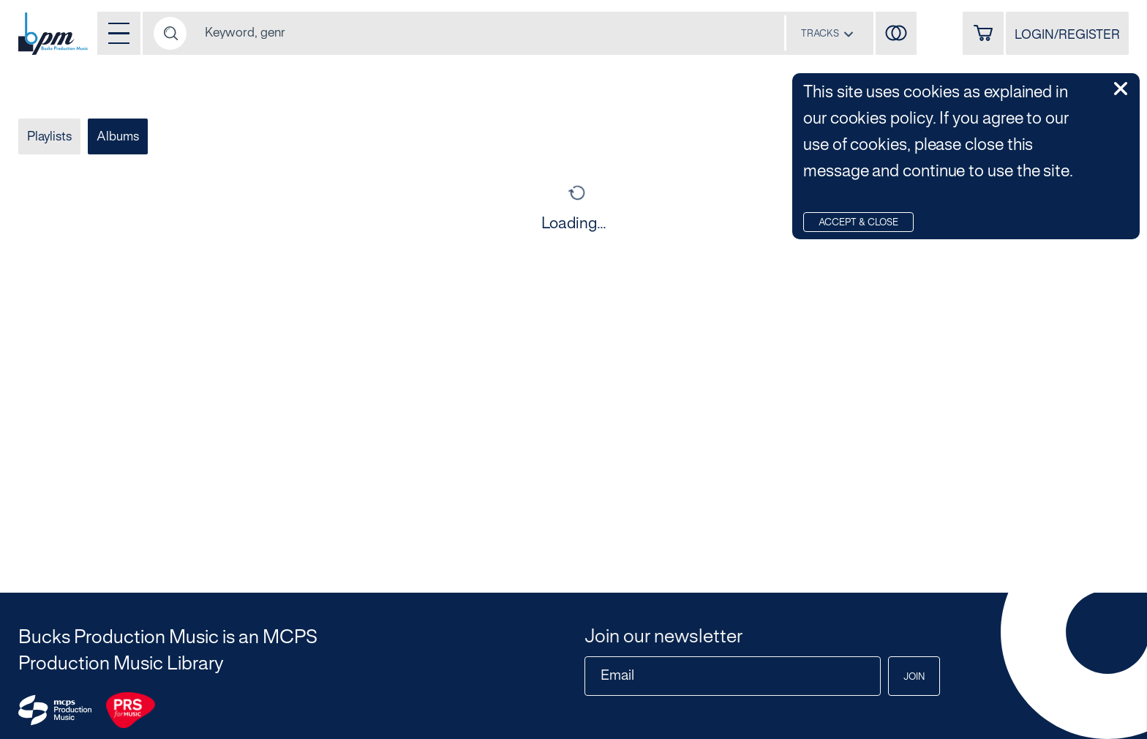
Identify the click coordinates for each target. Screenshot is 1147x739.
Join (914, 677)
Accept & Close (858, 223)
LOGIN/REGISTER (1067, 35)
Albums (118, 137)
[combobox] (827, 33)
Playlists (49, 137)
